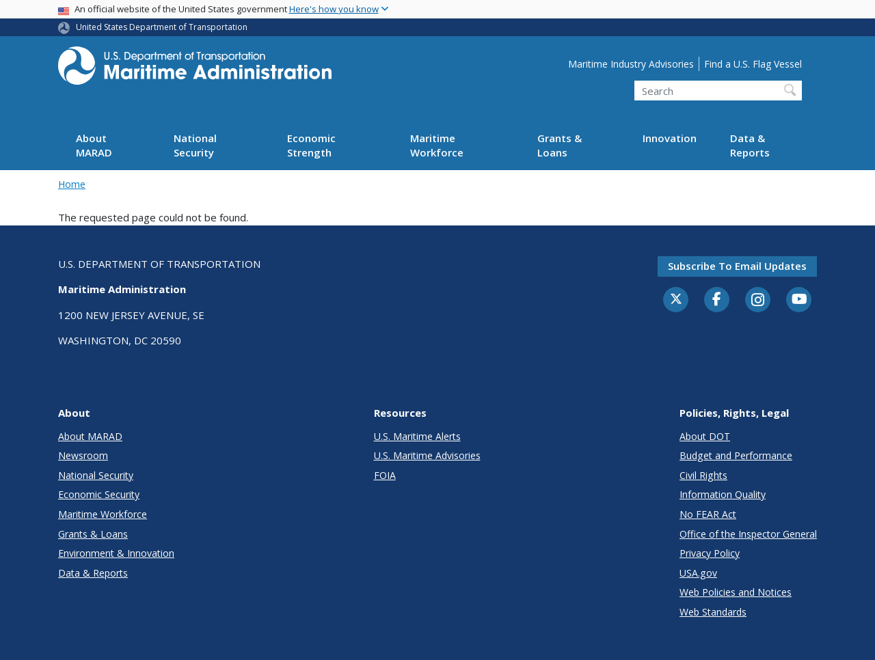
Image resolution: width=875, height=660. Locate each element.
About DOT (704, 436)
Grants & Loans (559, 145)
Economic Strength (311, 145)
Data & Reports (750, 145)
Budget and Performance (735, 455)
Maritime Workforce (436, 145)
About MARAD (94, 145)
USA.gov (698, 572)
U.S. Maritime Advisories (427, 455)
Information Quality (722, 494)
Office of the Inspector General (748, 533)
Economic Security (98, 494)
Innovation (670, 138)
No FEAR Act (707, 514)
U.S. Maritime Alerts (417, 436)
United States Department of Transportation (161, 27)
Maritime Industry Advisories (631, 63)
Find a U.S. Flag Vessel (753, 63)
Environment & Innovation (116, 553)
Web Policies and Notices (735, 592)
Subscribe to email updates (737, 266)
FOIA (385, 475)
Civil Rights (703, 475)
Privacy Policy (709, 553)
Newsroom (83, 455)
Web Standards (712, 611)
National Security (195, 145)
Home (71, 184)
